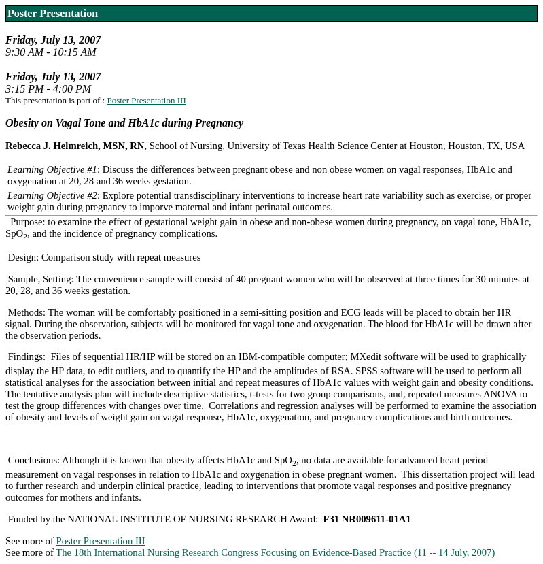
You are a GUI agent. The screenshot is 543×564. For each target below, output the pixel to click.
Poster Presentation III (146, 100)
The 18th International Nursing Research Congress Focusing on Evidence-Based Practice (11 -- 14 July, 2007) (275, 552)
